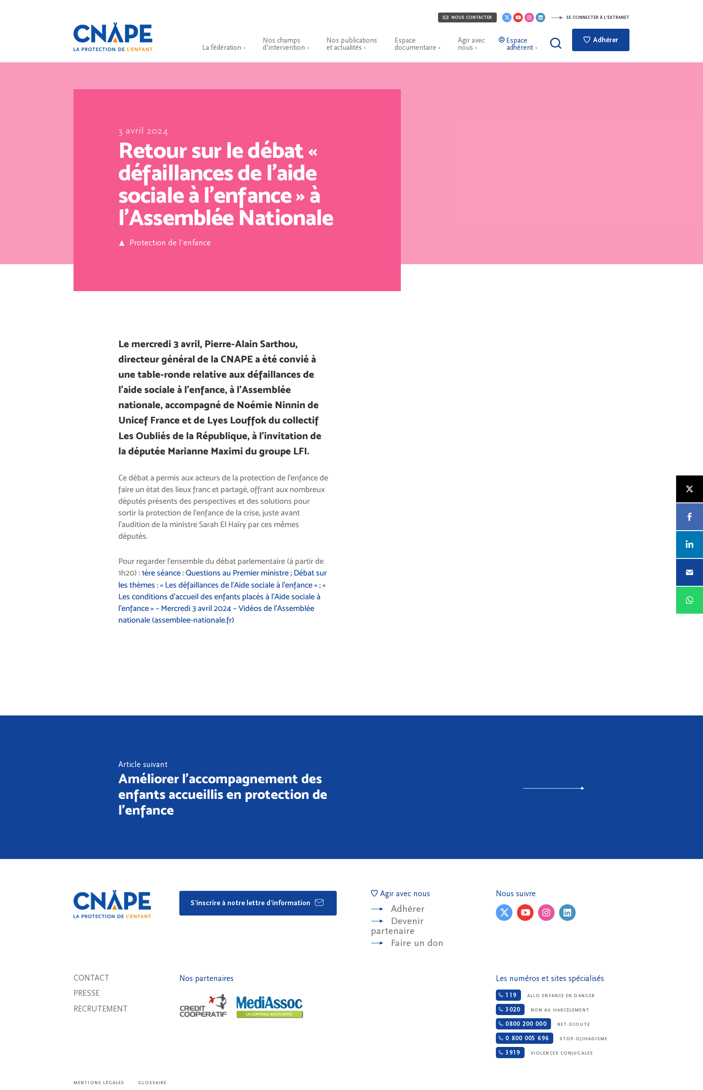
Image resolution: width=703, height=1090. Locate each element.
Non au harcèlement (542, 1009)
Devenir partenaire (397, 926)
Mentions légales (99, 1083)
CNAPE (113, 36)
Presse (87, 993)
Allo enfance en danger (545, 995)
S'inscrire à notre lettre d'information (258, 902)
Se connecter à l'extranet (590, 17)
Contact (91, 978)
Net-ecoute (543, 1023)
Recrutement (101, 1009)
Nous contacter (467, 17)
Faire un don (417, 943)
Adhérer (600, 40)
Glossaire (152, 1083)
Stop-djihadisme (552, 1038)
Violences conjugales (544, 1052)
